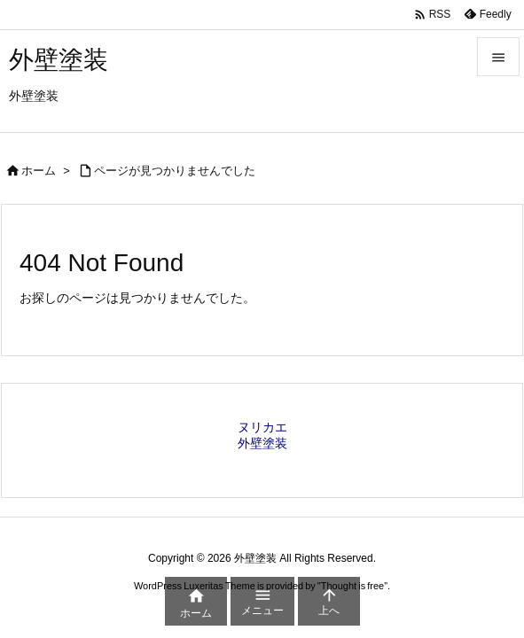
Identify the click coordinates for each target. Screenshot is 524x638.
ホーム (38, 170)
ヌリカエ (262, 427)
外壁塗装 (262, 443)
